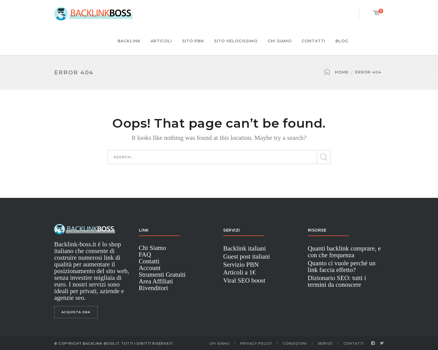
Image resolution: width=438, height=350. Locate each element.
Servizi (325, 343)
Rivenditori (153, 288)
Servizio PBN (241, 264)
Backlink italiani (244, 248)
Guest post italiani (246, 256)
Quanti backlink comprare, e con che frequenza (344, 252)
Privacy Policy (256, 343)
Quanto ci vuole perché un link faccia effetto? (342, 266)
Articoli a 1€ (239, 272)
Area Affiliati (156, 281)
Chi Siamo (152, 247)
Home (342, 72)
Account (150, 267)
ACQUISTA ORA (75, 312)
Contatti (149, 261)
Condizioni (295, 343)
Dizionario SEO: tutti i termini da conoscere (337, 281)
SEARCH (323, 157)
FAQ (145, 254)
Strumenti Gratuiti (162, 274)
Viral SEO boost (244, 280)
